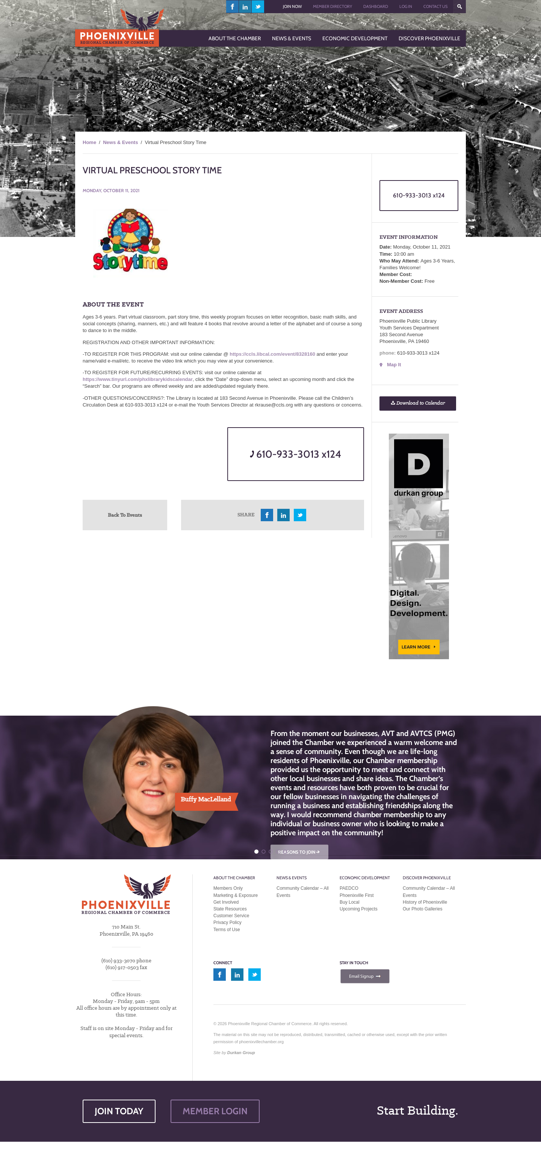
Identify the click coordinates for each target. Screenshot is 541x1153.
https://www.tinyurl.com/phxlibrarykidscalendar (138, 379)
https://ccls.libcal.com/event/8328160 (272, 354)
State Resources (230, 909)
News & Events (120, 142)
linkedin (245, 6)
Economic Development (365, 877)
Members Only (228, 888)
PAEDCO (349, 888)
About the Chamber (234, 877)
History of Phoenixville (425, 902)
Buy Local (350, 902)
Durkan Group (241, 1052)
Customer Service (231, 915)
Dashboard (375, 6)
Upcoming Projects (359, 909)
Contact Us (435, 6)
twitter (258, 6)
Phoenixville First (357, 895)
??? (459, 6)
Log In (405, 6)
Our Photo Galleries (422, 909)
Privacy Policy (227, 922)
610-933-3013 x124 (295, 454)
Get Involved (226, 902)
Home (89, 142)
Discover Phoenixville (427, 877)
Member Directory (332, 6)
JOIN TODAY (119, 1111)
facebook (232, 6)
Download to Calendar (418, 403)
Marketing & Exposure (235, 895)
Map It (394, 364)
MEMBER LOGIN (215, 1111)
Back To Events (125, 514)
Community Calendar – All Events (303, 892)
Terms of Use (226, 929)
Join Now (292, 6)
